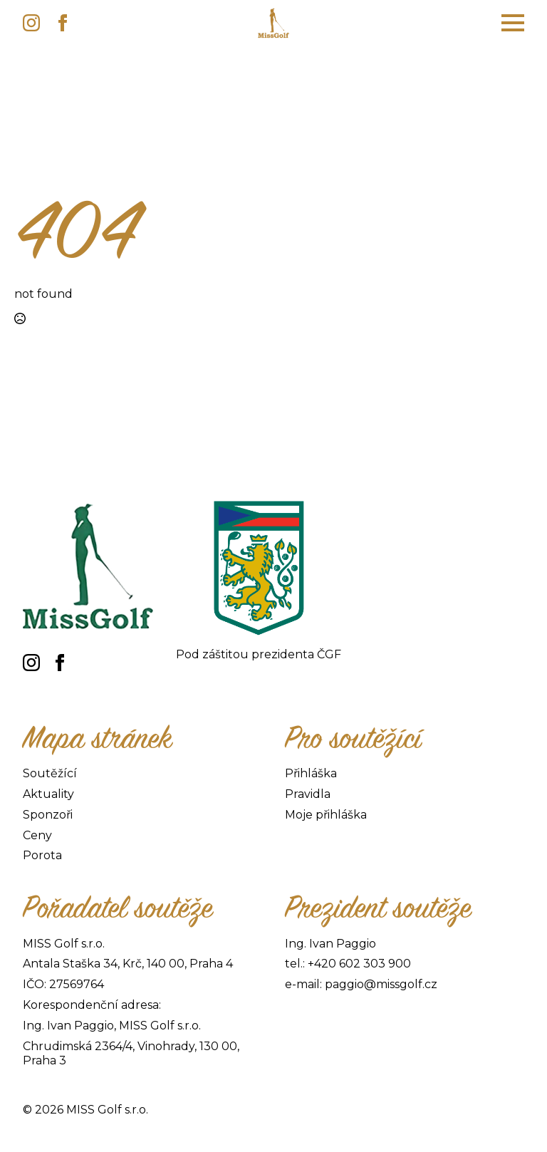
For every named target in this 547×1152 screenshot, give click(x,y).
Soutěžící (50, 773)
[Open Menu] (512, 22)
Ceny (37, 835)
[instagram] (31, 22)
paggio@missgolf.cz (381, 984)
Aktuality (48, 794)
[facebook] (62, 22)
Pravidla (307, 794)
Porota (42, 855)
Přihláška (311, 773)
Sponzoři (48, 814)
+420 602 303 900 (359, 963)
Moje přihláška (326, 814)
